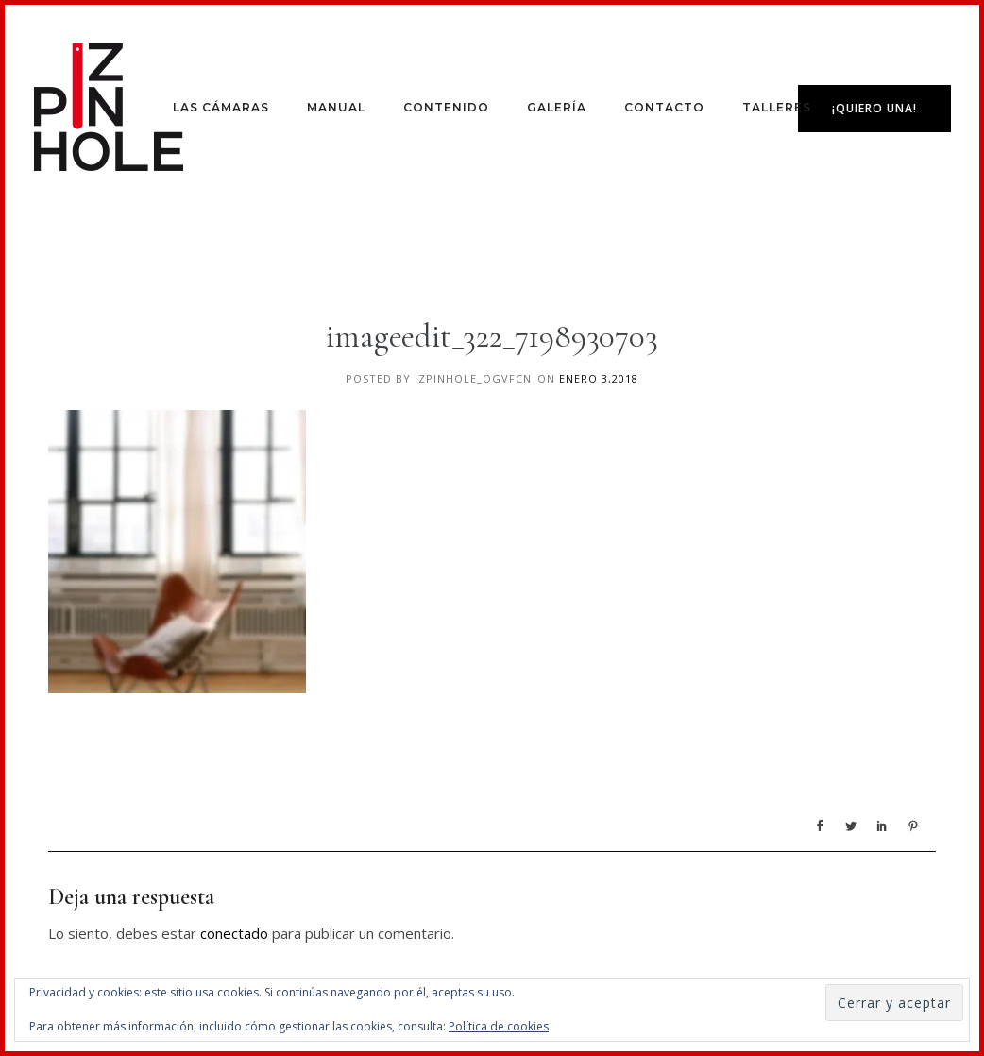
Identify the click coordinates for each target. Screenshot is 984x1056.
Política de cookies (499, 1026)
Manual (336, 107)
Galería (556, 107)
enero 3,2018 (598, 378)
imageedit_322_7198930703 (491, 336)
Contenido (446, 107)
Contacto (664, 107)
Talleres (776, 107)
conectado (234, 933)
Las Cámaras (221, 107)
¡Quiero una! (874, 108)
